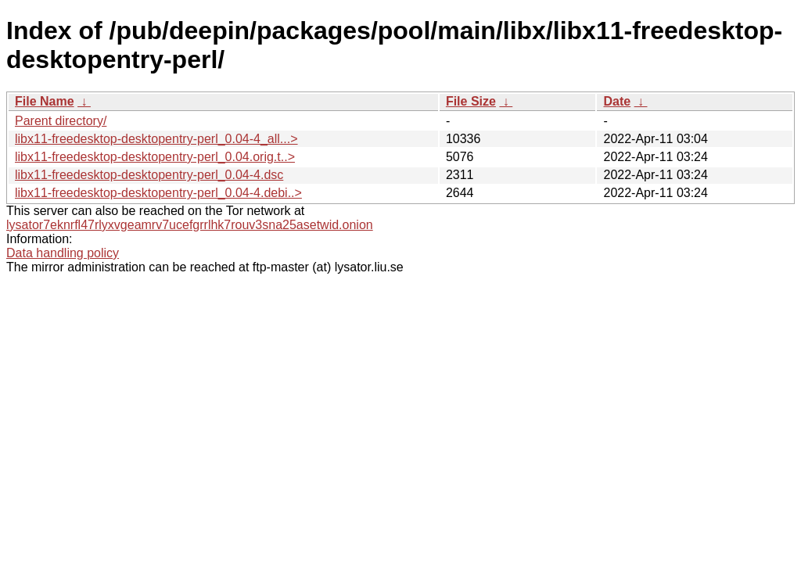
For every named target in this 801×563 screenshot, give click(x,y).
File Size (471, 101)
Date (616, 101)
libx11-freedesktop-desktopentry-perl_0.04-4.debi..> (158, 192)
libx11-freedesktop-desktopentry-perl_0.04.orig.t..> (155, 156)
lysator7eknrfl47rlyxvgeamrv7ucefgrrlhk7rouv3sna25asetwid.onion (189, 224)
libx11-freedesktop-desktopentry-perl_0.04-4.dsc (149, 174)
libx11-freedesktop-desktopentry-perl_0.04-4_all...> (156, 138)
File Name (44, 101)
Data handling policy (62, 253)
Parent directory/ (60, 120)
